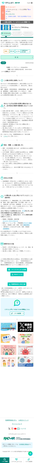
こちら (6, 136)
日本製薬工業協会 (24, 444)
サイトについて (17, 424)
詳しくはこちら (10, 14)
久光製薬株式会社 (16, 29)
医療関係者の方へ (11, 420)
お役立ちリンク (23, 420)
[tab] (6, 33)
